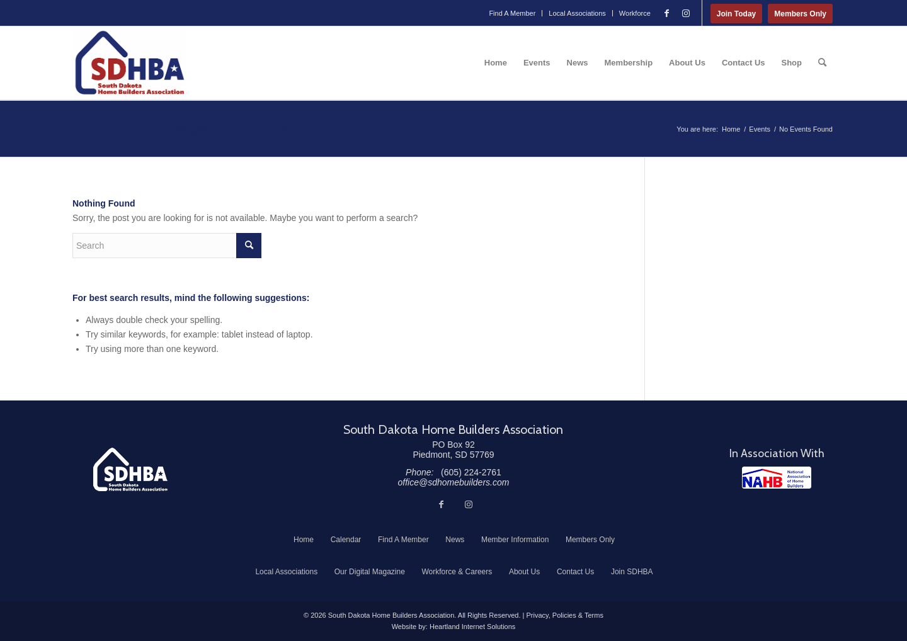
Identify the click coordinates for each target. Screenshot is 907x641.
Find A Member (512, 13)
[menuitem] (512, 13)
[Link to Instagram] (685, 13)
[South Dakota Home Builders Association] (129, 62)
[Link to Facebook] (667, 13)
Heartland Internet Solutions (472, 626)
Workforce (635, 13)
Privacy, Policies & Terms (564, 615)
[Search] (822, 62)
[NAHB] (776, 478)
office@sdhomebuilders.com (454, 482)
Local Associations (577, 13)
